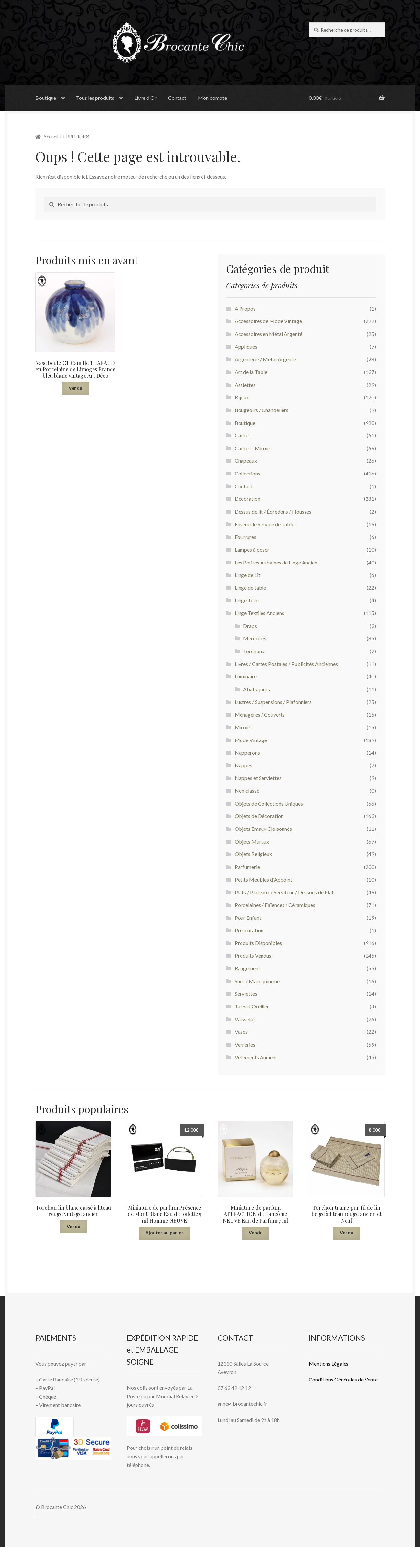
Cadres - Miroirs (253, 448)
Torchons (253, 651)
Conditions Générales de (336, 1379)
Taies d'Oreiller (252, 1006)
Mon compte (212, 98)
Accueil (50, 136)
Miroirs (243, 727)
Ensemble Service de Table (264, 524)
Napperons (247, 752)
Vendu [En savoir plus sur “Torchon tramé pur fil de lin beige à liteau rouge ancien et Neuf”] (346, 1232)
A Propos (245, 308)
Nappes (243, 765)
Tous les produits (95, 98)
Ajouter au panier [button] (164, 1232)
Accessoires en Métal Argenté (268, 334)
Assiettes (245, 385)
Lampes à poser (252, 549)
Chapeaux (246, 460)
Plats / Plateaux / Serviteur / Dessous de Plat (284, 892)
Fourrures (245, 537)
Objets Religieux (253, 854)
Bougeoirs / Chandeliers (261, 410)
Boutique (45, 98)
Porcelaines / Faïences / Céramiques (275, 905)
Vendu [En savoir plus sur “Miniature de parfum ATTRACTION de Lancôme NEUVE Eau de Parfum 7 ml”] (255, 1232)
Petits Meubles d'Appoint (263, 879)
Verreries (245, 1044)
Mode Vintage (251, 740)
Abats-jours (256, 689)
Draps (250, 626)
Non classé (247, 790)
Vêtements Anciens (256, 1057)
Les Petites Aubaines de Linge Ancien (276, 562)
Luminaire (246, 676)
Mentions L (328, 1363)
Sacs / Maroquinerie (257, 981)
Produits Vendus (253, 955)
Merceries (254, 638)
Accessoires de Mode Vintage (268, 321)
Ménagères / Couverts (260, 714)
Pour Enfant (248, 918)
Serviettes (246, 993)
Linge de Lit (247, 575)
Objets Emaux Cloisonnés (263, 829)
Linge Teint (247, 600)
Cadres (243, 435)
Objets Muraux (252, 841)
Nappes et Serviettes (258, 778)
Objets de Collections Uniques (269, 803)
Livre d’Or (145, 98)
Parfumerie (247, 867)
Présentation (249, 930)
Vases (241, 1031)
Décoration (247, 499)
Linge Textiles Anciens (259, 613)
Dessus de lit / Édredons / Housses (273, 511)
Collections (247, 473)
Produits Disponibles (258, 943)
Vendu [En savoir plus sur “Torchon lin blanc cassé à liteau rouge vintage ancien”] (73, 1226)
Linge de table (250, 588)
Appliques (246, 346)
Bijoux (242, 397)
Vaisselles (246, 1019)
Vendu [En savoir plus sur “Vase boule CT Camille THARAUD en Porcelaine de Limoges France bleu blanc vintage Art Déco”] (75, 388)
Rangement (247, 968)
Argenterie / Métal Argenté (265, 359)
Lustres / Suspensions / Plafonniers (273, 702)
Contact (177, 98)
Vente (371, 1379)
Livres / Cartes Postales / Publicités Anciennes (286, 664)
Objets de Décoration (259, 816)
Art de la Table (251, 372)
